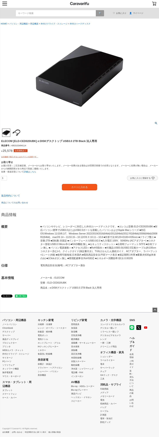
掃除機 (74, 350)
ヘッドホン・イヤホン (81, 397)
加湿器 (74, 328)
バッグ (103, 407)
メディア (104, 392)
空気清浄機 (76, 335)
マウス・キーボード (11, 376)
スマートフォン (9, 394)
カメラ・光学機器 (110, 320)
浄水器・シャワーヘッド (82, 369)
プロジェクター (9, 343)
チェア (103, 371)
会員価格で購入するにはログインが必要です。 (19, 157)
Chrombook (7, 328)
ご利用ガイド (131, 364)
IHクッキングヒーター (48, 346)
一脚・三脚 (105, 343)
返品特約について (10, 195)
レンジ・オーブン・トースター (52, 328)
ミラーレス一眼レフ (109, 331)
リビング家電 (79, 320)
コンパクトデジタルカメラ (112, 324)
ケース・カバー (9, 397)
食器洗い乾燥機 (45, 354)
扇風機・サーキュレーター (83, 343)
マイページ (136, 13)
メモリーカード (107, 396)
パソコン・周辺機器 (18, 24)
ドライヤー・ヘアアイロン (50, 368)
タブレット (7, 390)
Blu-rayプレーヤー (79, 390)
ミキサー (42, 350)
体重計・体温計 (45, 364)
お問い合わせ (131, 403)
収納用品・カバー (108, 403)
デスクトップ (8, 331)
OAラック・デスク (109, 375)
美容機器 (42, 375)
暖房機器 (75, 339)
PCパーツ (6, 361)
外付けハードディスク (80, 24)
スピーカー (76, 401)
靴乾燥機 (75, 365)
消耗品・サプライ (110, 384)
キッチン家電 (46, 320)
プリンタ (6, 346)
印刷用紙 (104, 389)
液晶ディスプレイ (10, 339)
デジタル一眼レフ (108, 328)
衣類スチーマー (78, 361)
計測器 (103, 415)
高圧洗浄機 (76, 354)
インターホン (77, 376)
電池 (102, 400)
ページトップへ (155, 310)
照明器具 (75, 324)
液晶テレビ (76, 393)
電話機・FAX (77, 372)
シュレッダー (106, 356)
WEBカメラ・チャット (13, 350)
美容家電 (43, 359)
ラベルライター (107, 360)
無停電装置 (7, 372)
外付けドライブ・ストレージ (54, 24)
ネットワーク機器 (10, 369)
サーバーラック (107, 368)
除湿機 (74, 331)
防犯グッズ (105, 422)
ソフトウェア (8, 365)
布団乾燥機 (76, 358)
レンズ (103, 339)
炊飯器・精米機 (45, 331)
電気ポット (43, 335)
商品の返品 (131, 393)
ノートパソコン (9, 324)
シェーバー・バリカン (48, 371)
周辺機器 (34, 24)
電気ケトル (43, 339)
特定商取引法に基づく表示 (35, 432)
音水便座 (75, 346)
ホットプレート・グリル (49, 343)
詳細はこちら (30, 172)
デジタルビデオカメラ (110, 335)
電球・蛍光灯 (106, 418)
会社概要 (5, 432)
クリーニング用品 (108, 346)
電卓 (102, 364)
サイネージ (7, 358)
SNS (132, 320)
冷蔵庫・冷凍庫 (45, 324)
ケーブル (104, 411)
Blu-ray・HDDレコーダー (82, 386)
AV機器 (75, 382)
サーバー (6, 335)
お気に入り (119, 13)
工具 (102, 379)
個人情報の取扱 (54, 432)
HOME (4, 24)
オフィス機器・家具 (112, 352)
